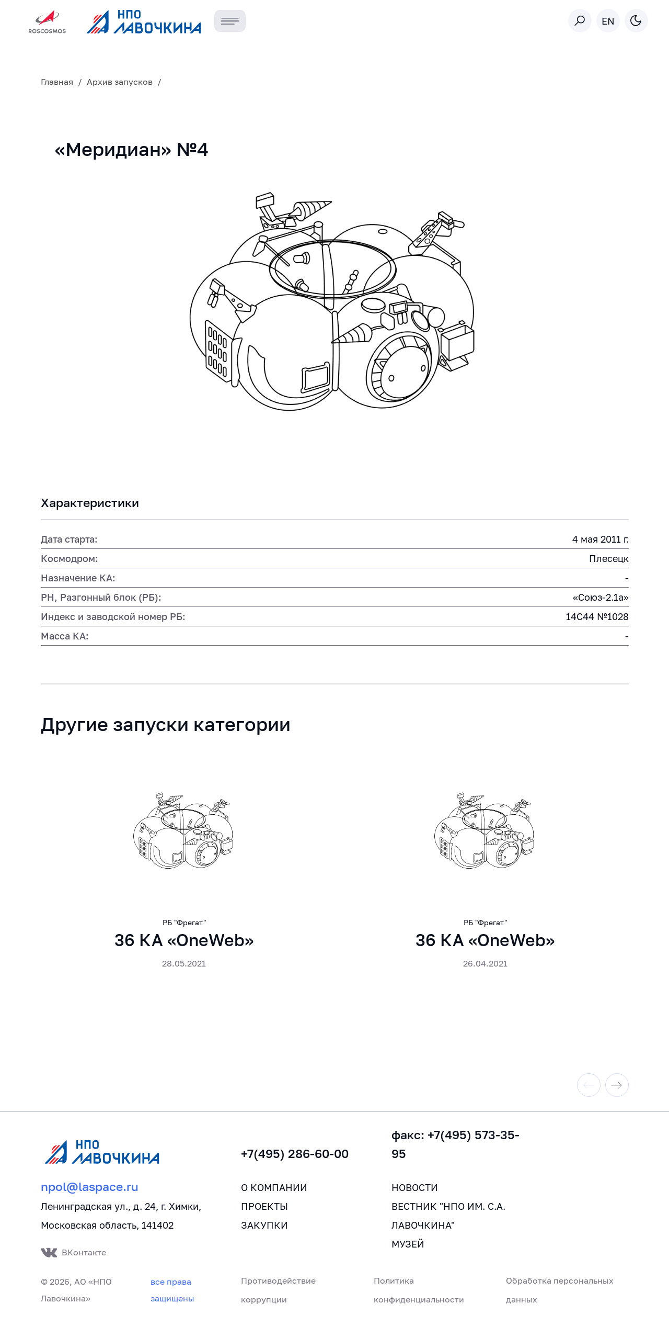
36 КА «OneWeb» (183, 943)
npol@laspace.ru (90, 1190)
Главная (57, 81)
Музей (407, 1247)
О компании (274, 1191)
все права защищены (172, 1293)
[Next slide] (617, 1088)
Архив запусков (120, 81)
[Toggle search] (580, 20)
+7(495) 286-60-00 (295, 1157)
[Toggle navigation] (230, 21)
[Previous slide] (589, 1088)
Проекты (264, 1210)
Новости (414, 1191)
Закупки (264, 1228)
